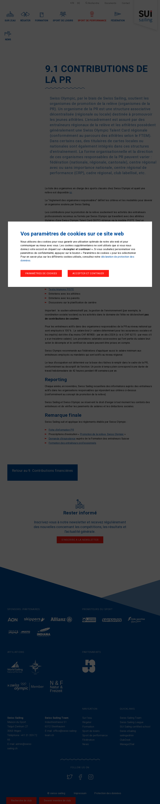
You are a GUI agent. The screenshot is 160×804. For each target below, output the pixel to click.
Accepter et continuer (88, 273)
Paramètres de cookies (41, 273)
